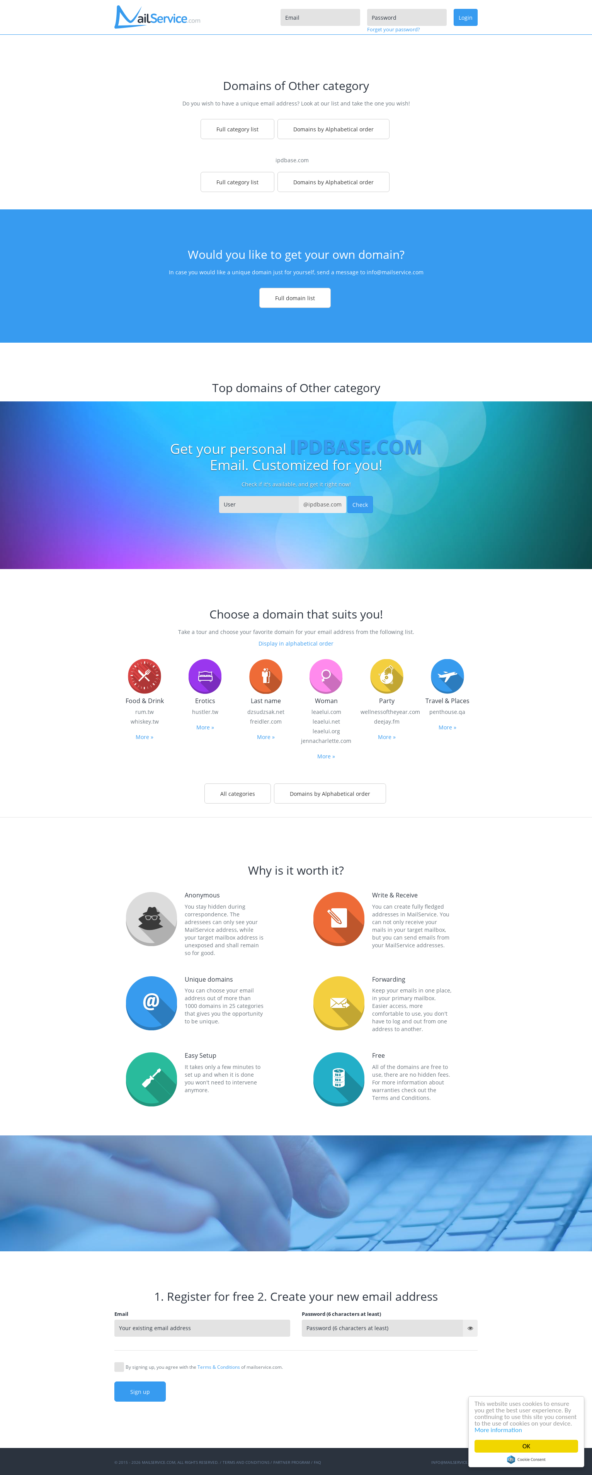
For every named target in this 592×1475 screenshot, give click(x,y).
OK (526, 1446)
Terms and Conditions (246, 1462)
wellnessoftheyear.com (387, 711)
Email (121, 1313)
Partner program (291, 1462)
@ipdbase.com (322, 504)
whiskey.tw (145, 721)
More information (498, 1430)
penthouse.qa (447, 711)
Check (360, 504)
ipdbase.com (292, 160)
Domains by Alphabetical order (333, 129)
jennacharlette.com (326, 740)
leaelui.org (326, 731)
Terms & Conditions (218, 1367)
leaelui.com (326, 711)
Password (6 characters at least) (341, 1313)
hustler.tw (205, 711)
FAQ (317, 1462)
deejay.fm (387, 721)
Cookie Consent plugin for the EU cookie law (526, 1459)
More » (144, 737)
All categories (237, 793)
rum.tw (144, 711)
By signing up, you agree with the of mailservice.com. (204, 1367)
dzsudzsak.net (265, 711)
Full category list (237, 129)
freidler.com (266, 721)
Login (466, 17)
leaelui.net (326, 721)
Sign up (140, 1391)
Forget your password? (393, 29)
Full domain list (295, 298)
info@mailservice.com (395, 272)
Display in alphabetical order (296, 643)
